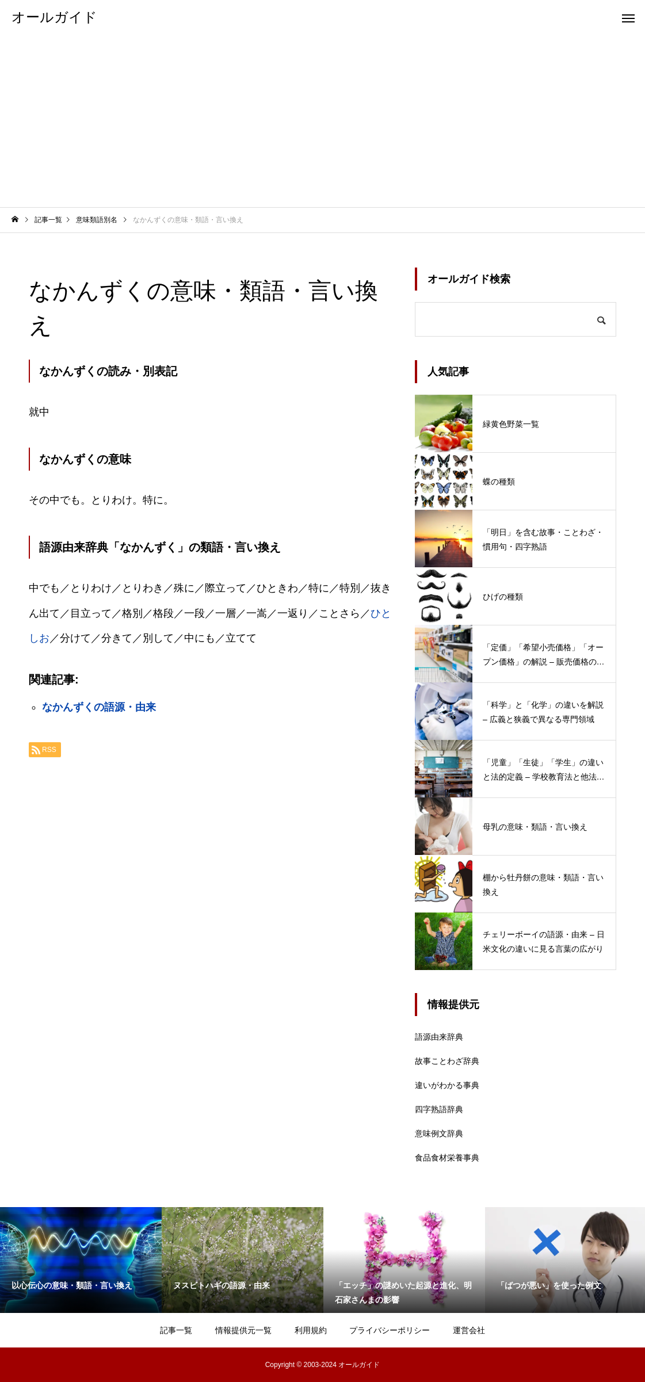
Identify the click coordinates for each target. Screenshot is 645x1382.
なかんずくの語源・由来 (99, 707)
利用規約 (311, 1330)
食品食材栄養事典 (447, 1157)
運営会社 (469, 1330)
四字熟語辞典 (439, 1109)
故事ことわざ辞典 (447, 1061)
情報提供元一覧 (243, 1330)
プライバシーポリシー (389, 1330)
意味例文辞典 (439, 1133)
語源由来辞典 (439, 1036)
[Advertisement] (322, 120)
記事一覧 (176, 1330)
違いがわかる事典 (447, 1085)
